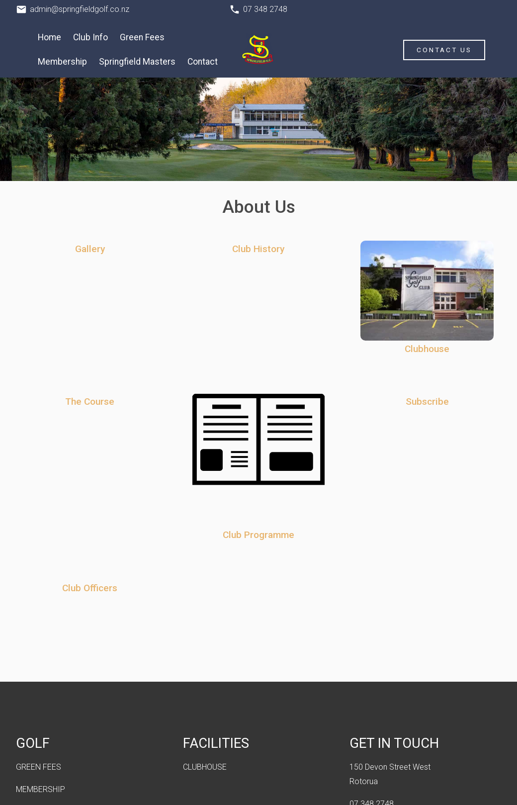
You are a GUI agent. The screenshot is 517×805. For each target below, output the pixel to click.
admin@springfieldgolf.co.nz (79, 9)
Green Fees (142, 37)
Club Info (90, 37)
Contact (202, 62)
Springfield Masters (137, 62)
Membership (62, 62)
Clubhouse (427, 349)
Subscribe (427, 401)
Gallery (90, 249)
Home (49, 37)
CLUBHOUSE (205, 767)
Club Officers (89, 588)
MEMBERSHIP (40, 789)
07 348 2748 (265, 9)
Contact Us (444, 50)
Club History (258, 249)
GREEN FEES (38, 767)
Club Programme (258, 534)
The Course (89, 401)
